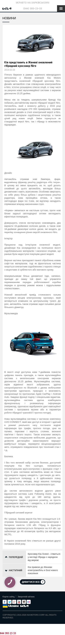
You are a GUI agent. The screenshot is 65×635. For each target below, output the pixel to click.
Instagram (24, 602)
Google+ (14, 602)
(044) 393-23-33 (32, 8)
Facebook (5, 602)
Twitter (9, 602)
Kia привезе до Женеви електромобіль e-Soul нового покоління (43, 570)
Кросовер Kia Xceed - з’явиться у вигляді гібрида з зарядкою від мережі (44, 557)
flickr (29, 602)
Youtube (19, 602)
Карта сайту (9, 596)
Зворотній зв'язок (26, 596)
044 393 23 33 (8, 633)
